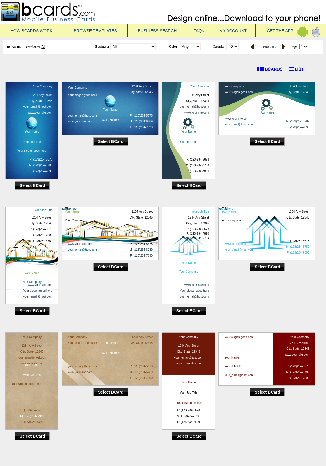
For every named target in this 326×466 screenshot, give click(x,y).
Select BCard (32, 185)
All (43, 47)
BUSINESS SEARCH (157, 30)
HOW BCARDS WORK (32, 30)
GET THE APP (291, 30)
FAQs (199, 30)
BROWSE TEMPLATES (95, 30)
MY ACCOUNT (233, 30)
